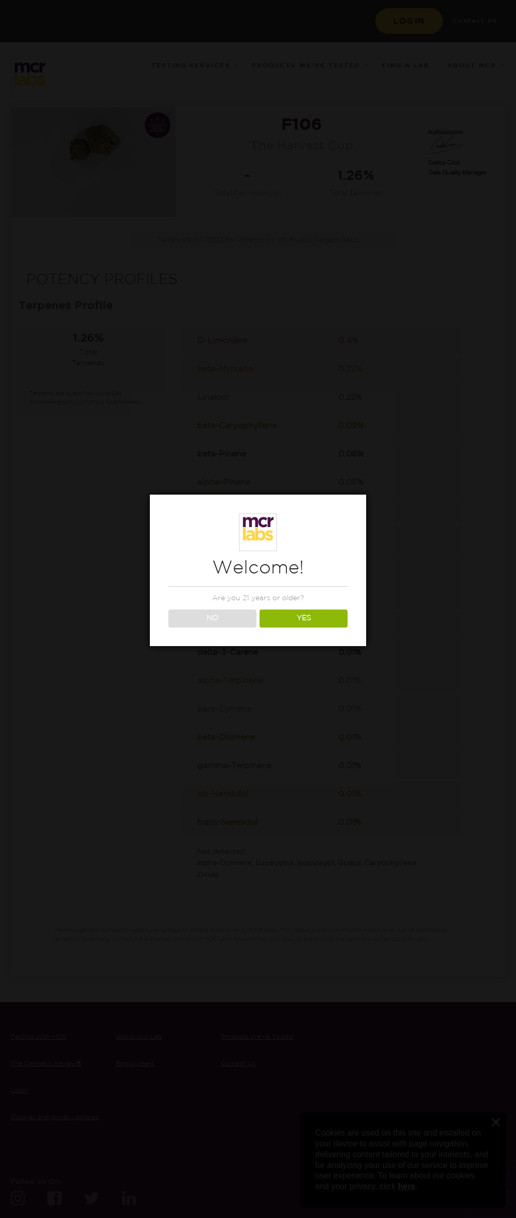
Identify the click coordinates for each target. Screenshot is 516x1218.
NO (212, 618)
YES (304, 618)
